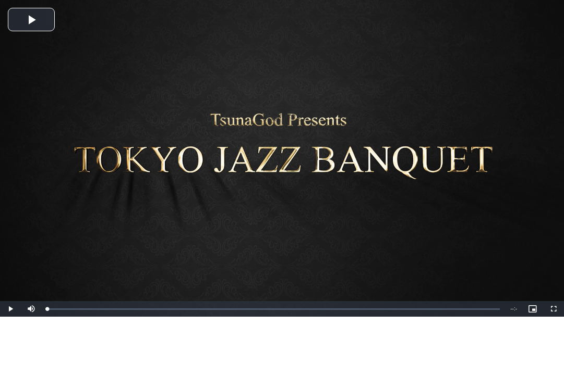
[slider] (273, 309)
